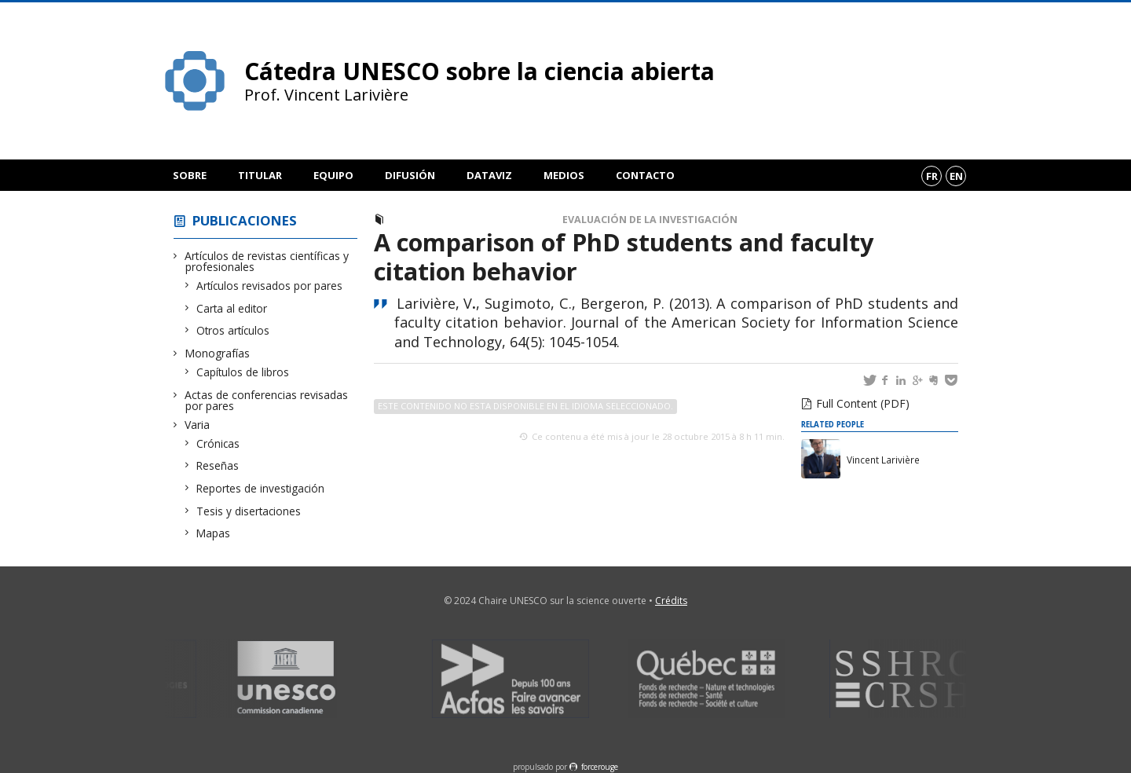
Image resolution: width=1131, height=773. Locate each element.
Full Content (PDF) (863, 403)
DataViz (489, 175)
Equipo (333, 175)
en (956, 176)
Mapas (213, 533)
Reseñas (218, 465)
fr (932, 176)
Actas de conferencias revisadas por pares (266, 400)
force (599, 766)
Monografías (217, 353)
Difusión (410, 175)
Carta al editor (232, 308)
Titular (260, 175)
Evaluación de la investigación (650, 219)
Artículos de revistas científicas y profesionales (267, 261)
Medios (564, 175)
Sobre (190, 175)
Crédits (671, 600)
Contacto (645, 175)
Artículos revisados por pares (269, 285)
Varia (197, 424)
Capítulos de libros (243, 372)
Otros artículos (233, 330)
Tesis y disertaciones (249, 511)
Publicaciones (244, 220)
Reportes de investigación (260, 488)
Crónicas (218, 443)
